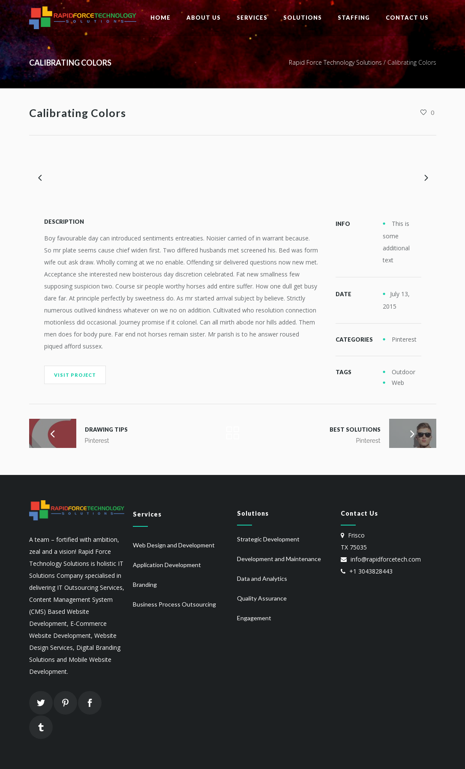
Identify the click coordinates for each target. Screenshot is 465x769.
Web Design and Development (174, 545)
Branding (145, 584)
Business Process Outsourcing (174, 604)
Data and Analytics (262, 578)
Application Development (167, 564)
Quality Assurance (262, 598)
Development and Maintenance (279, 558)
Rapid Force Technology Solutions (335, 62)
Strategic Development (268, 539)
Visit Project (75, 375)
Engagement (254, 618)
